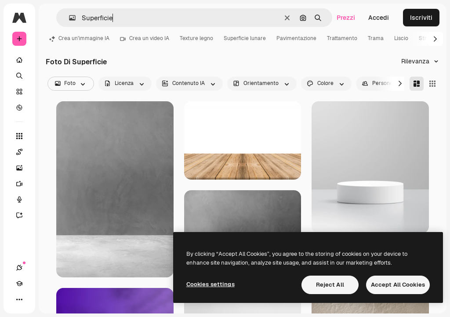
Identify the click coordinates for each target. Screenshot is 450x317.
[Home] (19, 60)
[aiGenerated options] (189, 84)
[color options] (326, 84)
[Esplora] (19, 107)
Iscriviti (421, 18)
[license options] (125, 84)
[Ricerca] (19, 76)
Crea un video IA (144, 38)
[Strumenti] (19, 136)
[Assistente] (23, 215)
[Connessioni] (19, 268)
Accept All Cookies (398, 284)
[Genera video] (23, 184)
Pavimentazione (296, 38)
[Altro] (19, 299)
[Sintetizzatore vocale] (23, 199)
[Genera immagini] (23, 168)
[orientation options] (262, 84)
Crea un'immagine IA (79, 38)
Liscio (401, 38)
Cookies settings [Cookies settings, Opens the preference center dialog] (210, 284)
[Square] (432, 84)
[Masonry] (417, 84)
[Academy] (19, 283)
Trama (376, 38)
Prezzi (346, 18)
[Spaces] (23, 152)
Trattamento (342, 38)
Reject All (330, 284)
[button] (69, 18)
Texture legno (196, 38)
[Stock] (19, 92)
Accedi (378, 18)
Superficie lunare (245, 38)
